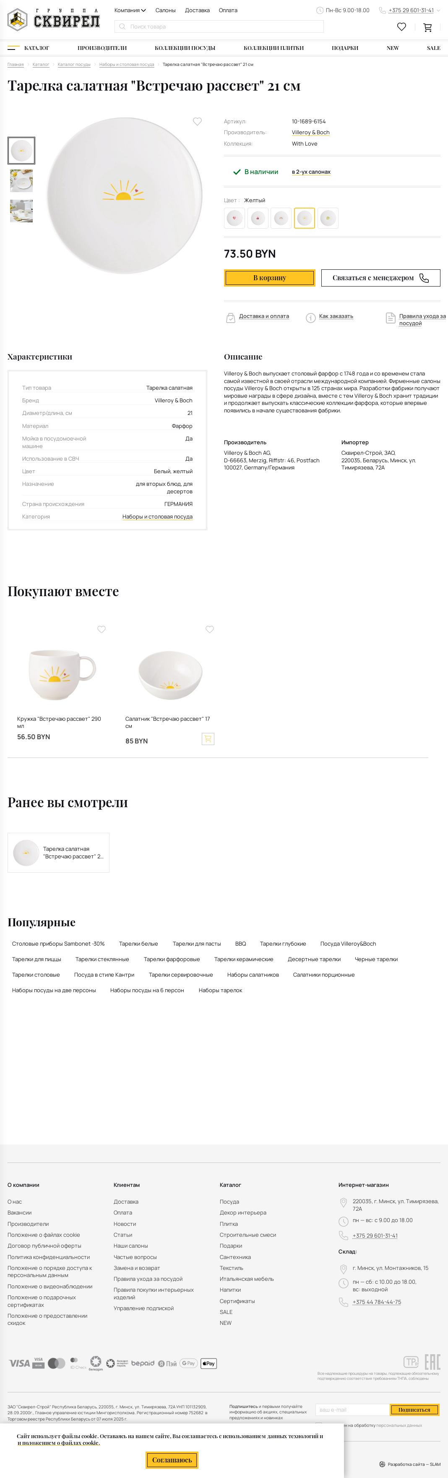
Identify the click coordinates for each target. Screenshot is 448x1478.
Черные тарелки (376, 959)
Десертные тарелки (314, 959)
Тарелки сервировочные (181, 974)
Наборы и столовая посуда (157, 516)
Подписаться (414, 1409)
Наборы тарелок (220, 990)
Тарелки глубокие (283, 943)
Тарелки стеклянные (102, 959)
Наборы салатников (253, 974)
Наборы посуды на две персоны (54, 990)
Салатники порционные (324, 974)
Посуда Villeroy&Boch (348, 943)
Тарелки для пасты (197, 943)
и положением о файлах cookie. (59, 1442)
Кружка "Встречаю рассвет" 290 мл (59, 722)
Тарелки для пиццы (36, 959)
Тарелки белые (138, 943)
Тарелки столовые (36, 974)
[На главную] (54, 20)
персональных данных (399, 1425)
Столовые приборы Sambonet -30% (58, 943)
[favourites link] (402, 27)
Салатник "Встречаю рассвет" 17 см (167, 722)
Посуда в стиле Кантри (104, 974)
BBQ (240, 943)
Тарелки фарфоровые (172, 959)
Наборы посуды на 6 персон (147, 990)
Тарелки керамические (243, 959)
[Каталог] (28, 48)
